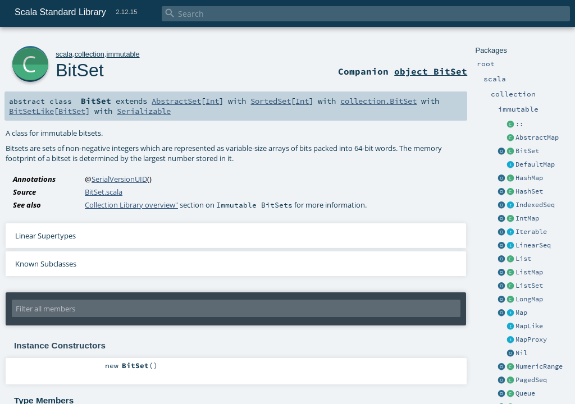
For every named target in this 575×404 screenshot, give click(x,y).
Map (521, 312)
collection (89, 54)
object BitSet (430, 71)
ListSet (529, 286)
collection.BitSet (378, 101)
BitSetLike (31, 111)
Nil (521, 353)
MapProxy (531, 339)
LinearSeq (533, 245)
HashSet (529, 191)
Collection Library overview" (131, 205)
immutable (123, 54)
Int (212, 101)
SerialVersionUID (119, 179)
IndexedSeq (535, 205)
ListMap (529, 272)
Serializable (144, 111)
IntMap (527, 218)
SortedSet (270, 101)
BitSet (527, 151)
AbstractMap (537, 137)
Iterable (531, 232)
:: (519, 124)
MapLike (529, 326)
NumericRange (539, 366)
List (523, 259)
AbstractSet (176, 101)
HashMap (529, 178)
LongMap (529, 299)
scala (64, 54)
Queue (525, 393)
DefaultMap (535, 164)
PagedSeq (531, 380)
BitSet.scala (103, 192)
